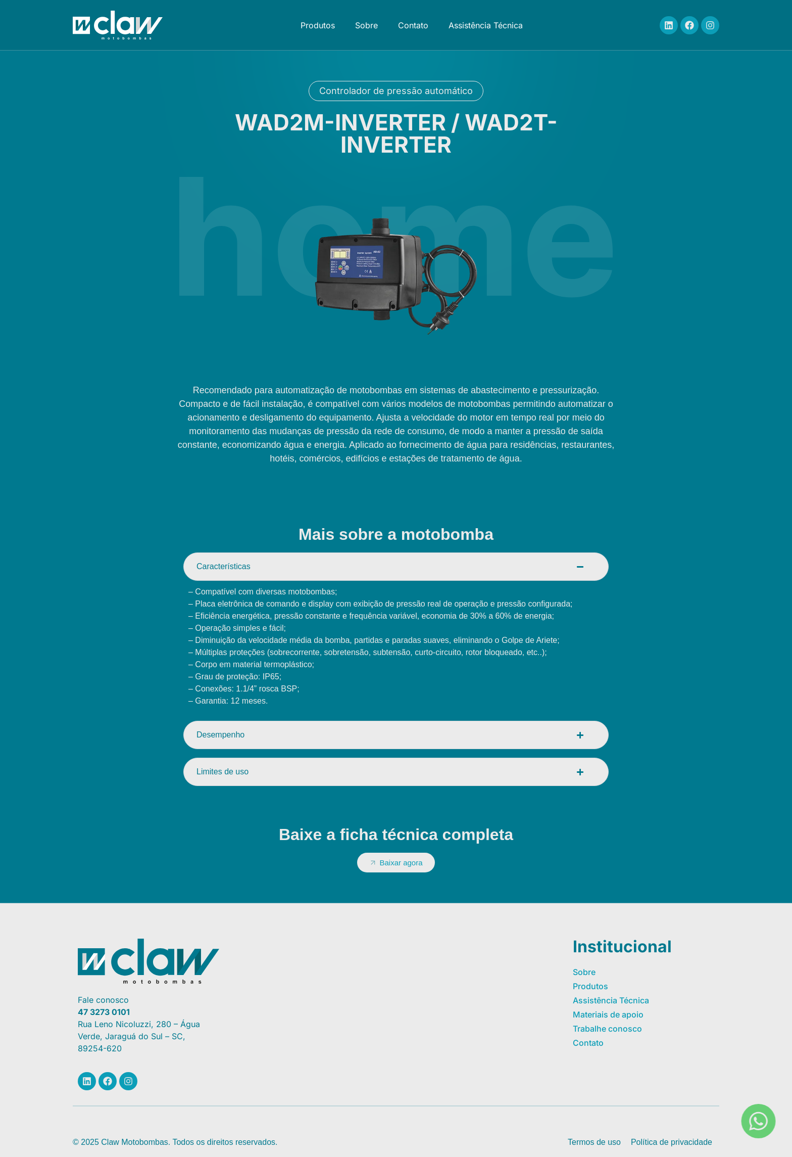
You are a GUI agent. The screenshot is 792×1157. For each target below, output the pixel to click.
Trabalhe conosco (607, 1029)
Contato (413, 25)
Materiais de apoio (608, 1014)
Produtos (318, 25)
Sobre (366, 25)
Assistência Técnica (486, 25)
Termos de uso (594, 1142)
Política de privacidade (671, 1142)
